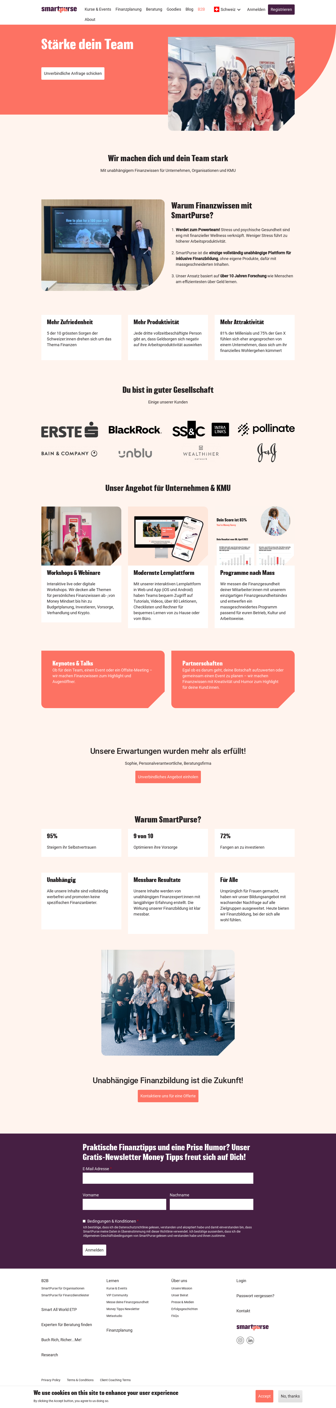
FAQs (175, 1316)
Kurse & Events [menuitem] (98, 9)
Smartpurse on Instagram (240, 1341)
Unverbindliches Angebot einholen (168, 776)
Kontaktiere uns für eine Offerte (168, 1096)
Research (49, 1354)
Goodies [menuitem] (174, 9)
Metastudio (114, 1316)
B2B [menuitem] (201, 9)
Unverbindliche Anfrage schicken (73, 73)
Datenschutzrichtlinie (133, 1227)
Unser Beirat (179, 1295)
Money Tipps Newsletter (123, 1309)
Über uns (179, 1280)
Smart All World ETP (59, 1309)
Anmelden (256, 9)
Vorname (91, 1195)
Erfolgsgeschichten (184, 1309)
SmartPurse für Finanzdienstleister (65, 1295)
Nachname (179, 1195)
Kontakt (243, 1311)
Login (241, 1280)
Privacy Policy (50, 1380)
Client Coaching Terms (115, 1380)
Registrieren (281, 9)
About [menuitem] (90, 19)
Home (241, 1326)
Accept (264, 1396)
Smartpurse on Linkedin (250, 1341)
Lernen (112, 1280)
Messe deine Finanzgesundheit (127, 1302)
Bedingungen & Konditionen (111, 1221)
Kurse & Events (116, 1288)
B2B (44, 1280)
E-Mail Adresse (96, 1168)
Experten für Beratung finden (66, 1324)
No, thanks (290, 1396)
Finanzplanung (119, 1330)
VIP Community (117, 1295)
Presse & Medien (182, 1302)
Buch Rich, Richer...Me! (61, 1339)
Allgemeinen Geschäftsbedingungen (108, 1235)
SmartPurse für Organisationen (62, 1288)
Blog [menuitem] (189, 9)
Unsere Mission (181, 1288)
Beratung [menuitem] (154, 9)
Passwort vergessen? (255, 1295)
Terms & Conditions (80, 1380)
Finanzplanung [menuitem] (129, 9)
